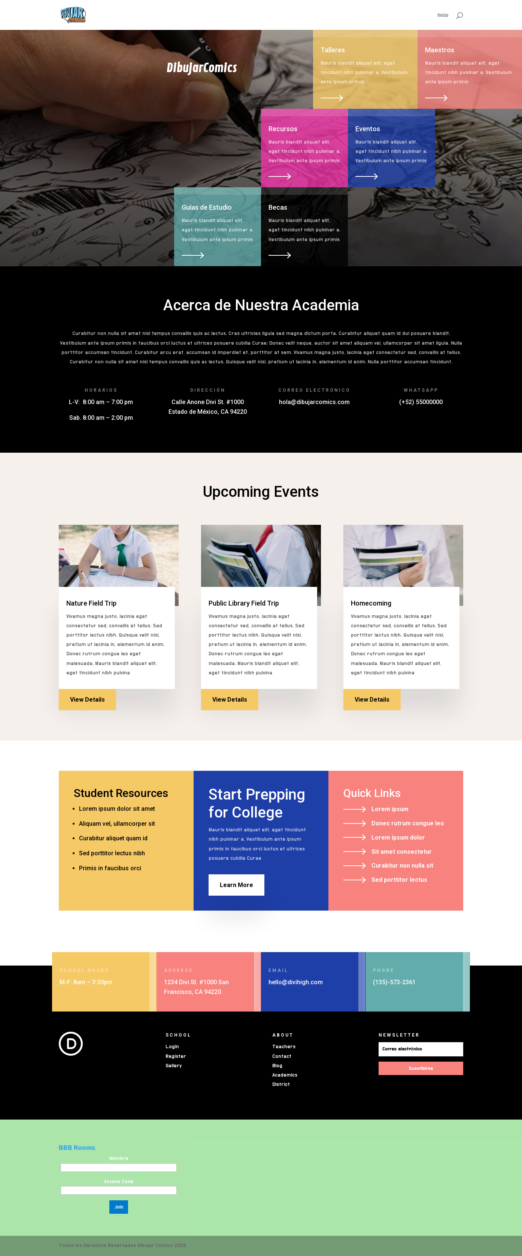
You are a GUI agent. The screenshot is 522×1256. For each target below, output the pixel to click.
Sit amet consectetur (401, 851)
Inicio (442, 15)
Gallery (174, 1065)
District (281, 1084)
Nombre (118, 1158)
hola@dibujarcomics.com (314, 402)
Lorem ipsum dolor (398, 837)
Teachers (283, 1046)
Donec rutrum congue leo (407, 823)
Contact (281, 1056)
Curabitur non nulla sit (402, 865)
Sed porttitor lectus (399, 879)
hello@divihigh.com (295, 982)
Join (119, 1207)
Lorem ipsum (390, 809)
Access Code (119, 1181)
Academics (284, 1075)
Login (172, 1046)
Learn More (236, 885)
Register (176, 1056)
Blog (277, 1065)
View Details (87, 699)
